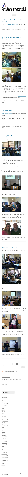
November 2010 (5, 457)
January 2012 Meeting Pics (9, 247)
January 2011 (4, 454)
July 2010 (3, 463)
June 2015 (3, 411)
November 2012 (5, 425)
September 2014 (5, 421)
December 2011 (5, 440)
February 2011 (4, 452)
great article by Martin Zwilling (12, 24)
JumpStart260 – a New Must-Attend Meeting (12, 38)
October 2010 (4, 458)
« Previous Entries (7, 363)
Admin (25, 29)
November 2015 (5, 403)
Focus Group (4, 381)
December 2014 (5, 419)
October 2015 (4, 405)
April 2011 (3, 449)
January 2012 (4, 438)
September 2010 (5, 460)
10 (22, 363)
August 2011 (4, 446)
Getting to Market (7, 110)
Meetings (13, 100)
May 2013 (3, 422)
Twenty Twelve (21, 473)
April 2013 (3, 424)
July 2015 (3, 410)
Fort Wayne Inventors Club (13, 473)
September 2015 (5, 406)
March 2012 (4, 435)
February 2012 (4, 436)
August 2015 (4, 408)
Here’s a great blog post (7, 113)
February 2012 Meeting (8, 136)
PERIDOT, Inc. (4, 384)
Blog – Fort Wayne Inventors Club (10, 371)
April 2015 (3, 414)
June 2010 (3, 465)
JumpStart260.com (22, 96)
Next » (3, 365)
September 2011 (5, 444)
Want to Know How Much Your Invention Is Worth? (14, 20)
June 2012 (3, 430)
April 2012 (3, 433)
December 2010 (5, 455)
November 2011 (5, 441)
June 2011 (3, 447)
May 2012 (3, 432)
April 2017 (3, 400)
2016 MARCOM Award (6, 377)
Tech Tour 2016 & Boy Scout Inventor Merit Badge (11, 379)
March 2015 (4, 416)
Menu (14, 14)
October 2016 (4, 402)
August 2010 (4, 462)
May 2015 (3, 413)
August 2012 (4, 427)
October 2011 (4, 443)
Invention (13, 29)
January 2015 (4, 417)
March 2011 (4, 451)
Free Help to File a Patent (6, 374)
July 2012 (3, 429)
